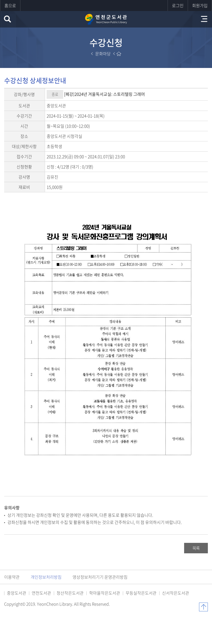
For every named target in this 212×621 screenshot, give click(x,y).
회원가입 (200, 5)
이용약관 (12, 577)
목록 (196, 548)
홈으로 (10, 5)
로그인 (178, 5)
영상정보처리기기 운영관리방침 (100, 577)
